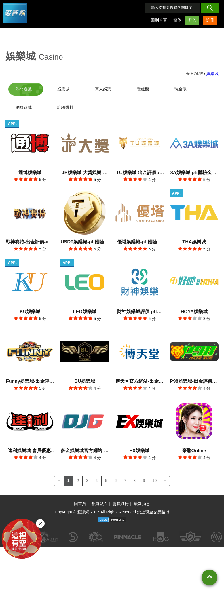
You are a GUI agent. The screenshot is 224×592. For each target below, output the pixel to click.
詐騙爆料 (65, 107)
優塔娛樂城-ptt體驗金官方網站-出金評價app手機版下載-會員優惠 (139, 241)
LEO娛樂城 (84, 309)
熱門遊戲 (24, 89)
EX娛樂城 (139, 447)
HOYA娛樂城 (194, 309)
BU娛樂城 (84, 378)
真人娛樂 (103, 89)
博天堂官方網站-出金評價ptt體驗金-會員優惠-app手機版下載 (139, 379)
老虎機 (143, 89)
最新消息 (142, 500)
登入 (192, 20)
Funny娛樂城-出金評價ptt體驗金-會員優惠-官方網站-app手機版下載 (30, 379)
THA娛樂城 (194, 240)
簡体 (177, 20)
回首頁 (80, 500)
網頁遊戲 (24, 107)
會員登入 (99, 500)
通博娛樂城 (29, 171)
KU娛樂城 (30, 309)
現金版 (180, 89)
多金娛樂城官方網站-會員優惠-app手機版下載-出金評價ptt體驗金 (84, 448)
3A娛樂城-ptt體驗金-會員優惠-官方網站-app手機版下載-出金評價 (194, 172)
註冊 (210, 20)
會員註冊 (121, 500)
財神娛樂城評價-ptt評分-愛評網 (139, 310)
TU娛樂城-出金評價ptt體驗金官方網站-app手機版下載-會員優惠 (139, 172)
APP (12, 123)
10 (154, 477)
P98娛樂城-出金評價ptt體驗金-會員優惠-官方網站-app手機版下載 (194, 379)
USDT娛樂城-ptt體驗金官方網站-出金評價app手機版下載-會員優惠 (85, 241)
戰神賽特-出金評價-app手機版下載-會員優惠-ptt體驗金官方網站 (30, 241)
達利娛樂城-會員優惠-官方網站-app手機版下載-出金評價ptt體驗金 (30, 448)
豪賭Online (194, 447)
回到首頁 (159, 20)
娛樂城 (20, 56)
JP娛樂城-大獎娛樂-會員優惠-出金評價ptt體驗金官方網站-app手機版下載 (84, 172)
